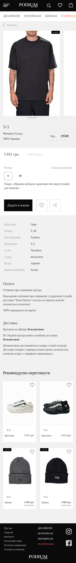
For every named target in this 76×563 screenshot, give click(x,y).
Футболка (12, 25)
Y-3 (6, 127)
